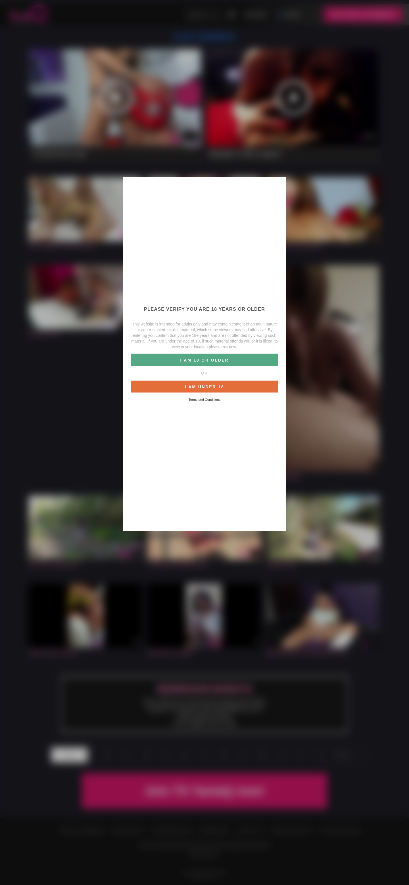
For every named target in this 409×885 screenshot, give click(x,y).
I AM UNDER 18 (204, 387)
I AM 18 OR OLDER (204, 360)
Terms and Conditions (205, 399)
